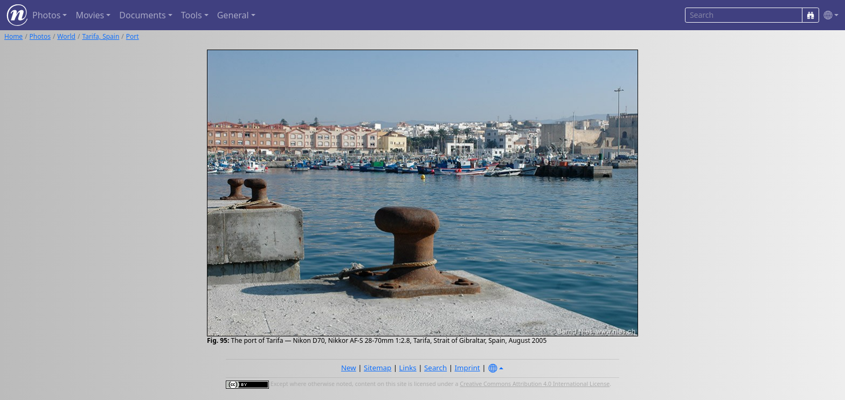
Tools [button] (191, 15)
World (66, 36)
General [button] (233, 15)
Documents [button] (142, 15)
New (348, 368)
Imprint (467, 368)
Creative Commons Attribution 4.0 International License (534, 384)
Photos (40, 36)
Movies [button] (89, 15)
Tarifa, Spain (100, 36)
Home (13, 36)
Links (408, 368)
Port (132, 36)
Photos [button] (46, 15)
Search (435, 368)
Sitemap (377, 368)
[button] (829, 15)
